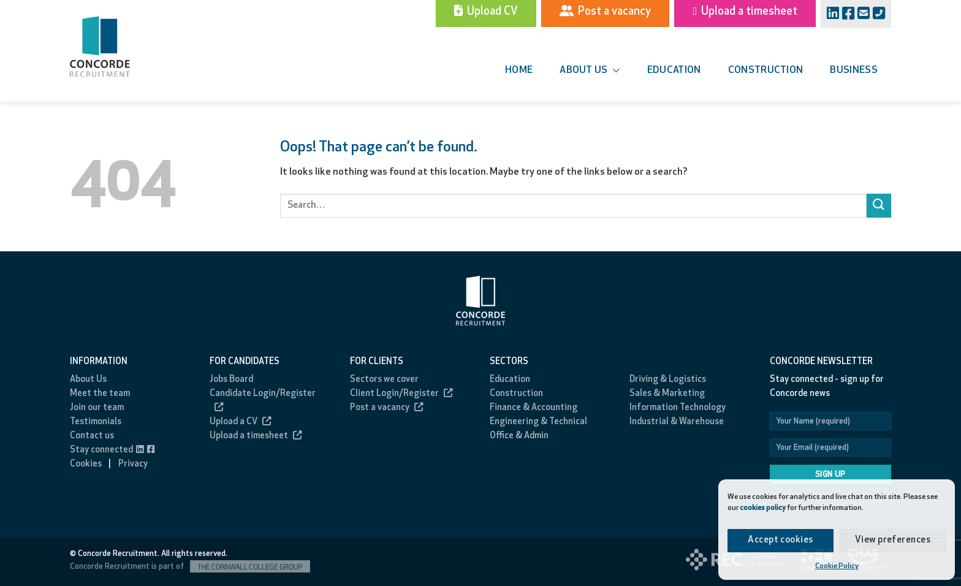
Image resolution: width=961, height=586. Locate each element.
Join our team (97, 408)
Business (854, 70)
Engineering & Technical (538, 422)
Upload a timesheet (256, 436)
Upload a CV (240, 422)
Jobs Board (231, 379)
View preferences (892, 540)
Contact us (92, 436)
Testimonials (95, 422)
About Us (88, 379)
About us (590, 71)
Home (519, 70)
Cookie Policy (837, 566)
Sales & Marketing (667, 393)
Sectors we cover (384, 379)
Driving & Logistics (667, 379)
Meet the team (100, 393)
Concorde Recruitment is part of (190, 567)
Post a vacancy (386, 408)
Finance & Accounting (533, 408)
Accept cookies (780, 540)
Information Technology (677, 408)
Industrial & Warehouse (676, 422)
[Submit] (879, 206)
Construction (765, 70)
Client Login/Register (401, 393)
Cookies (86, 464)
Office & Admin (519, 436)
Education (674, 70)
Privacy (133, 464)
